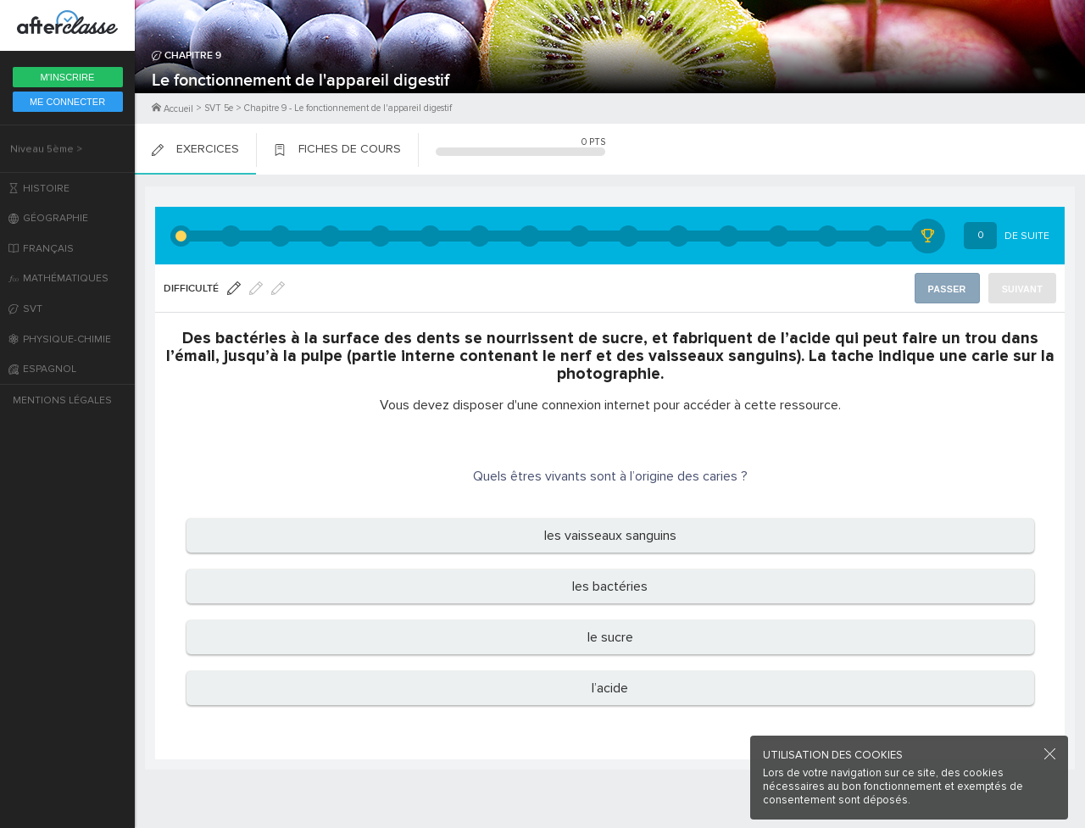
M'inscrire (68, 77)
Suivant (1023, 288)
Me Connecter (67, 102)
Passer (950, 288)
